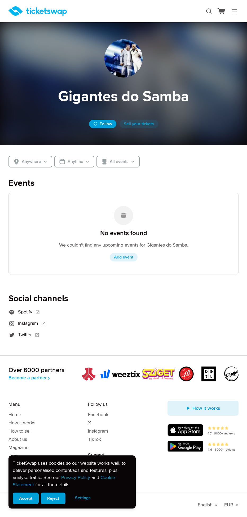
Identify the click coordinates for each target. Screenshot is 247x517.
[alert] (72, 482)
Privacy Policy (75, 477)
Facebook (98, 414)
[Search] (209, 11)
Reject (53, 498)
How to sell (20, 431)
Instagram (98, 431)
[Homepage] (37, 11)
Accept (25, 498)
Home (14, 414)
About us (17, 439)
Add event (123, 257)
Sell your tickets (139, 124)
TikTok (94, 439)
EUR (231, 505)
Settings (83, 498)
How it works (21, 423)
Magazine (18, 447)
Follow (102, 124)
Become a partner (29, 378)
